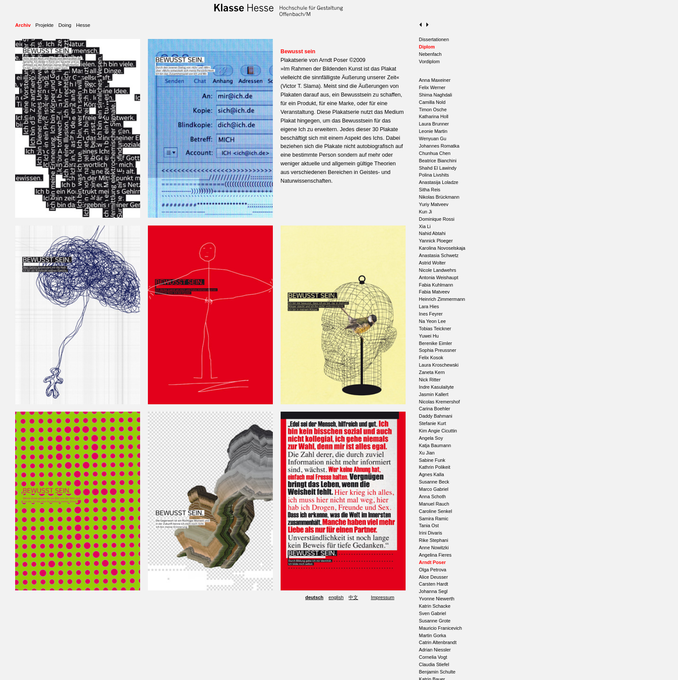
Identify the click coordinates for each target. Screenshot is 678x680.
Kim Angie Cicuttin (438, 430)
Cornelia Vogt (433, 657)
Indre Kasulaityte (436, 387)
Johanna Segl (433, 591)
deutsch (314, 597)
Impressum (382, 597)
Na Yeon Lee (432, 321)
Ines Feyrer (431, 313)
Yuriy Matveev (433, 204)
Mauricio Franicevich (440, 628)
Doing (64, 25)
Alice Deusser (433, 577)
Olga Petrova (432, 569)
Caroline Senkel (435, 511)
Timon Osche (433, 109)
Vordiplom (429, 61)
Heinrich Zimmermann (442, 299)
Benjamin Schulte (437, 671)
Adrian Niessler (435, 649)
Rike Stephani (433, 540)
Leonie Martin (433, 131)
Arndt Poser (432, 562)
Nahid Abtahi (432, 233)
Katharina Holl (433, 116)
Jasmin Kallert (433, 394)
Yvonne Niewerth (436, 598)
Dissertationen (434, 39)
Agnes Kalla (431, 474)
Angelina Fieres (435, 555)
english (336, 597)
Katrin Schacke (435, 606)
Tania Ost (429, 525)
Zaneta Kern (432, 372)
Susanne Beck (434, 481)
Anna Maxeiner (435, 80)
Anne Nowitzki (434, 547)
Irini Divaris (430, 532)
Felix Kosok (431, 357)
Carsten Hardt (433, 584)
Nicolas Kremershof (439, 401)
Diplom (427, 46)
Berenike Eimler (435, 343)
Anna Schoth (432, 496)
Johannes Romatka (439, 145)
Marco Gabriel (433, 489)
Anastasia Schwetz (439, 255)
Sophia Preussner (437, 350)
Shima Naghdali (435, 94)
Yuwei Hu (429, 335)
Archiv (23, 25)
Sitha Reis (429, 189)
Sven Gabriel (432, 613)
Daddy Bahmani (435, 416)
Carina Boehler (434, 408)
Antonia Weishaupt (438, 277)
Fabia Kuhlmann (436, 284)
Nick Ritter (430, 379)
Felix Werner (432, 87)
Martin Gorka (432, 635)
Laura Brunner (434, 123)
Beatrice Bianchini (438, 160)
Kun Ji (425, 211)
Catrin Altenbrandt (438, 642)
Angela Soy (431, 438)
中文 (353, 597)
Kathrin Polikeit (434, 467)
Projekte (44, 25)
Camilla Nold (432, 102)
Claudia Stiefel (434, 664)
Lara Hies (429, 306)
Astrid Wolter (432, 262)
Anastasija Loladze (438, 182)
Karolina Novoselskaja (442, 248)
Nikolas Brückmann (439, 197)
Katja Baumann (435, 445)
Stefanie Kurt (432, 423)
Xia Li (425, 226)
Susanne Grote (435, 620)
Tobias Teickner (435, 328)
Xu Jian (427, 452)
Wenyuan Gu (432, 138)
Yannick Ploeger (436, 240)
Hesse (83, 25)
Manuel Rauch (434, 503)
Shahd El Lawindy (438, 168)
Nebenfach (430, 54)
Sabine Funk (432, 460)
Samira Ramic (433, 518)
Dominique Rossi (436, 219)
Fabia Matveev (434, 291)
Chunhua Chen (435, 153)
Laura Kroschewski (439, 364)
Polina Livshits (434, 174)
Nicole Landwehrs (437, 270)
